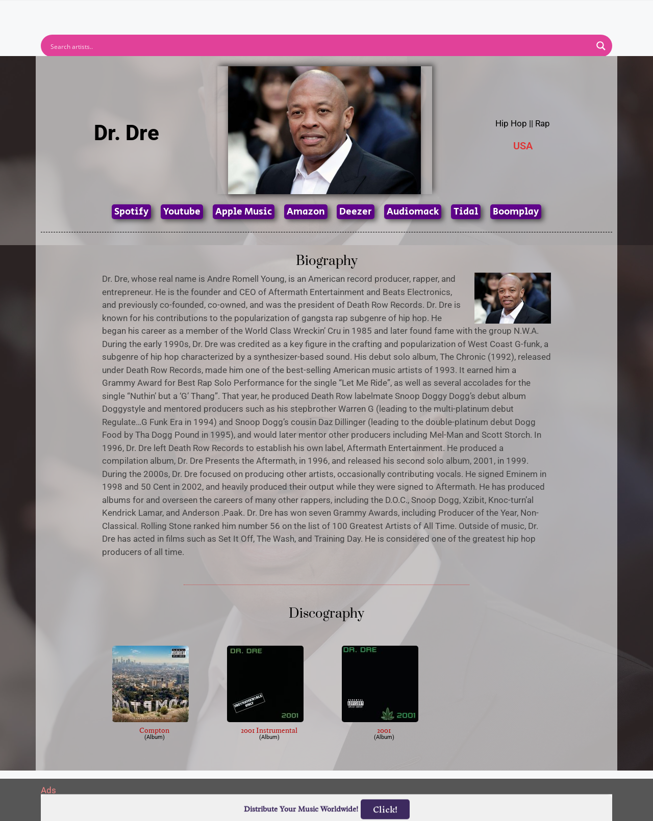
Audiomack (413, 212)
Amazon (306, 212)
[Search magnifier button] (601, 46)
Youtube (181, 212)
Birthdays (451, 12)
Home (190, 11)
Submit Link (385, 11)
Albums (281, 11)
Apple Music (243, 212)
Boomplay (516, 212)
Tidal (466, 212)
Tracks (329, 11)
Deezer (355, 212)
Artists (234, 11)
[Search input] (320, 46)
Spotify (131, 212)
